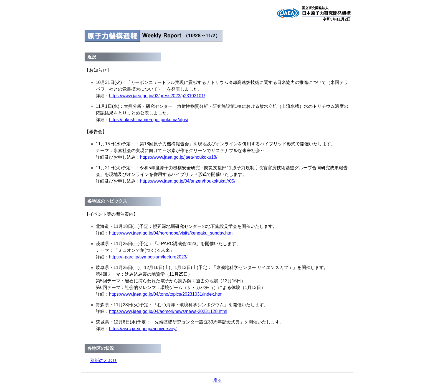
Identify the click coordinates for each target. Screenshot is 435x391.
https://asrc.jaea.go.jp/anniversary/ (143, 328)
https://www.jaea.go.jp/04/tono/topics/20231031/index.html (166, 294)
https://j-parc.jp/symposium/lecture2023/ (148, 257)
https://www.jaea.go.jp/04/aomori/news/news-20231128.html (168, 311)
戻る (217, 380)
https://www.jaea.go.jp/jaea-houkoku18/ (178, 157)
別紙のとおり (103, 360)
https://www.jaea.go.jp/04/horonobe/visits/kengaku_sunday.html (171, 233)
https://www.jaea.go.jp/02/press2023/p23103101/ (157, 95)
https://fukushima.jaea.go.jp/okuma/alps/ (148, 119)
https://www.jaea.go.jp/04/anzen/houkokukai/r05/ (187, 181)
